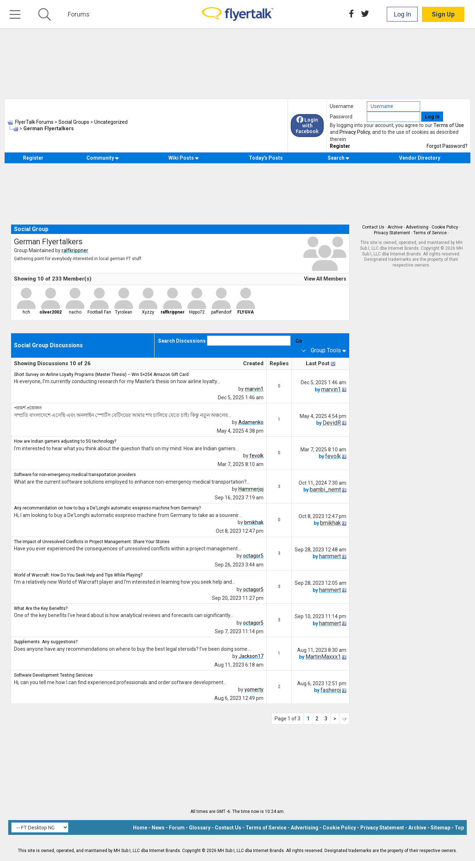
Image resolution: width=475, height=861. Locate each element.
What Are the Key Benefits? (40, 608)
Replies (279, 363)
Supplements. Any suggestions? (45, 641)
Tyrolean (123, 312)
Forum (177, 828)
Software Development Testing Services (53, 675)
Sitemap (440, 828)
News (158, 828)
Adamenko (250, 422)
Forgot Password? (447, 146)
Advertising (417, 227)
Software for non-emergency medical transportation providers (75, 474)
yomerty (253, 689)
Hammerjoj (250, 489)
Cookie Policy (445, 227)
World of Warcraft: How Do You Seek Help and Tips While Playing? (78, 575)
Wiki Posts (183, 158)
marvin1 (254, 389)
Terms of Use (448, 125)
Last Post (317, 363)
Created (253, 363)
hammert (330, 556)
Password (341, 116)
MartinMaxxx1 (323, 656)
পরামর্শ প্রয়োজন (28, 407)
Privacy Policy (354, 132)
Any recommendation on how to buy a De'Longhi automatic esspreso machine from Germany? (107, 508)
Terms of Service (430, 232)
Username (341, 106)
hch (26, 312)
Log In (402, 14)
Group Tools (326, 350)
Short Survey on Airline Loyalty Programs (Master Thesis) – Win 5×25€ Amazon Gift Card (101, 374)
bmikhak (253, 522)
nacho (75, 312)
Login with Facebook (307, 125)
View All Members (325, 279)
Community (102, 158)
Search (339, 158)
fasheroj (330, 690)
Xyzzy (148, 312)
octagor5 (253, 556)
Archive (395, 227)
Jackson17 (251, 656)
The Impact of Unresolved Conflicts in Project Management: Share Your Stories (92, 541)
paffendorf (221, 312)
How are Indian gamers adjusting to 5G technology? (65, 441)
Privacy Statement (392, 232)
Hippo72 (197, 312)
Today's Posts (266, 158)
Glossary (199, 828)
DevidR (332, 422)
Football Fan (99, 312)
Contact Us (373, 227)
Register (340, 146)
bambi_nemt (325, 489)
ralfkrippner (75, 250)
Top (459, 828)
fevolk (256, 455)
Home (140, 828)
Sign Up (443, 14)
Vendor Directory (419, 158)
